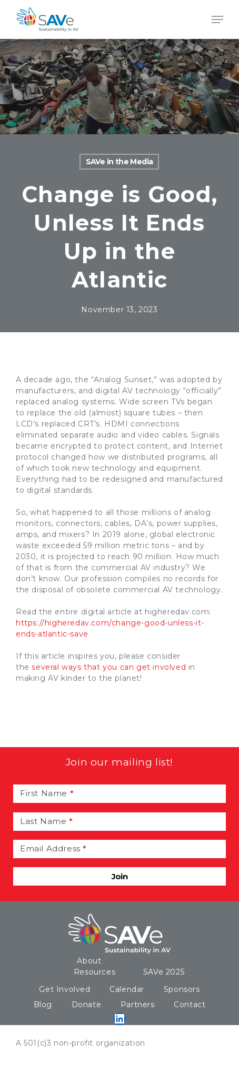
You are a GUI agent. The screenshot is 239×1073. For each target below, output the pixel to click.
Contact (189, 1004)
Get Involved (64, 989)
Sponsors (182, 989)
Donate (87, 1004)
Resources (94, 972)
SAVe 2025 (163, 972)
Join (120, 876)
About (89, 961)
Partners (138, 1004)
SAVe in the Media (119, 161)
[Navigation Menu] (217, 19)
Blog (43, 1004)
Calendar (126, 989)
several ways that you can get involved (109, 667)
